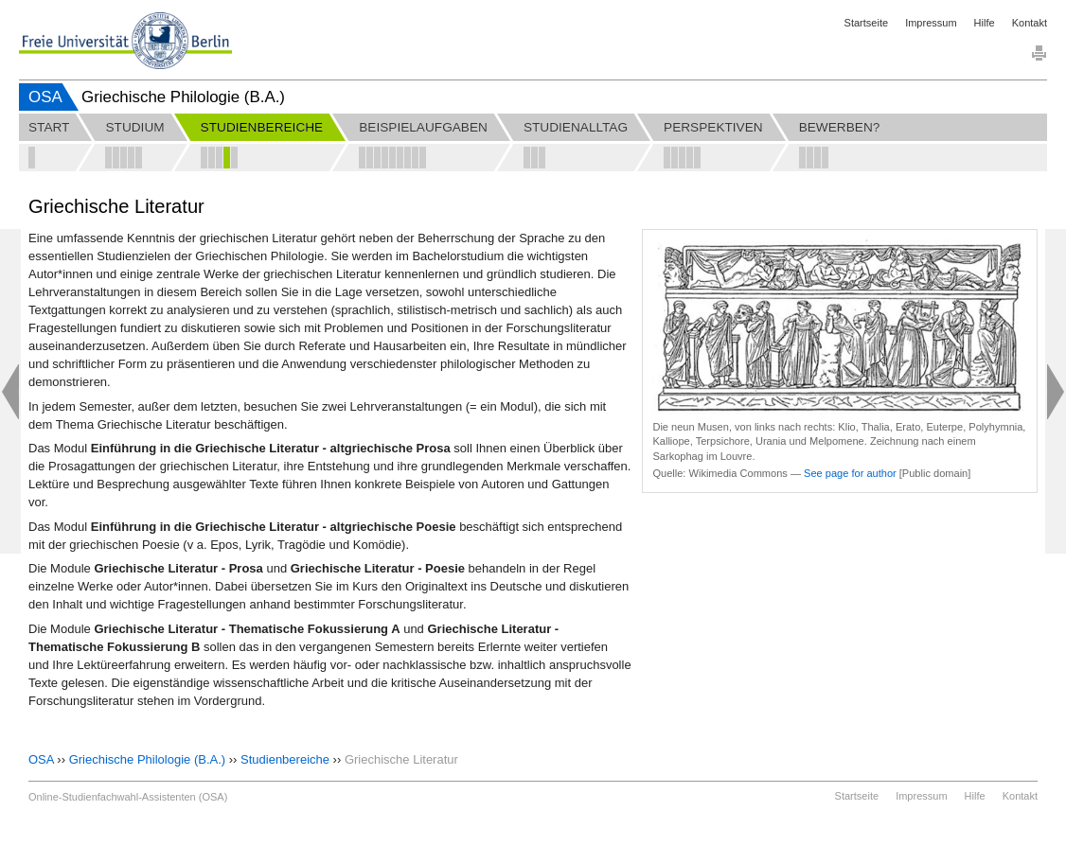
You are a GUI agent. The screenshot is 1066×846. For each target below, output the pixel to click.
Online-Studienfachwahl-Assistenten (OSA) (127, 796)
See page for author (850, 473)
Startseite (866, 22)
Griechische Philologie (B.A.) (147, 759)
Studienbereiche (284, 759)
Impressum (930, 22)
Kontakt (1029, 22)
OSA (45, 97)
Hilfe (984, 22)
